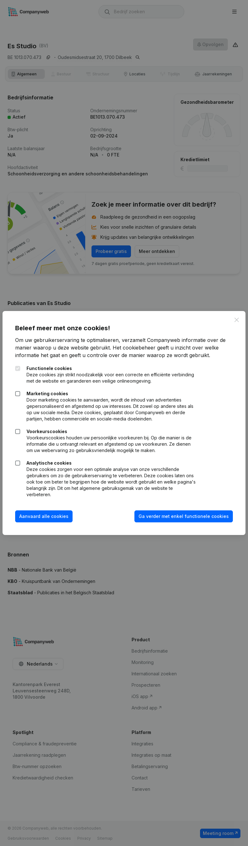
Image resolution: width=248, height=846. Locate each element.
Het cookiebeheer (134, 347)
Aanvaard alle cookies (43, 516)
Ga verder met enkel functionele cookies (184, 516)
